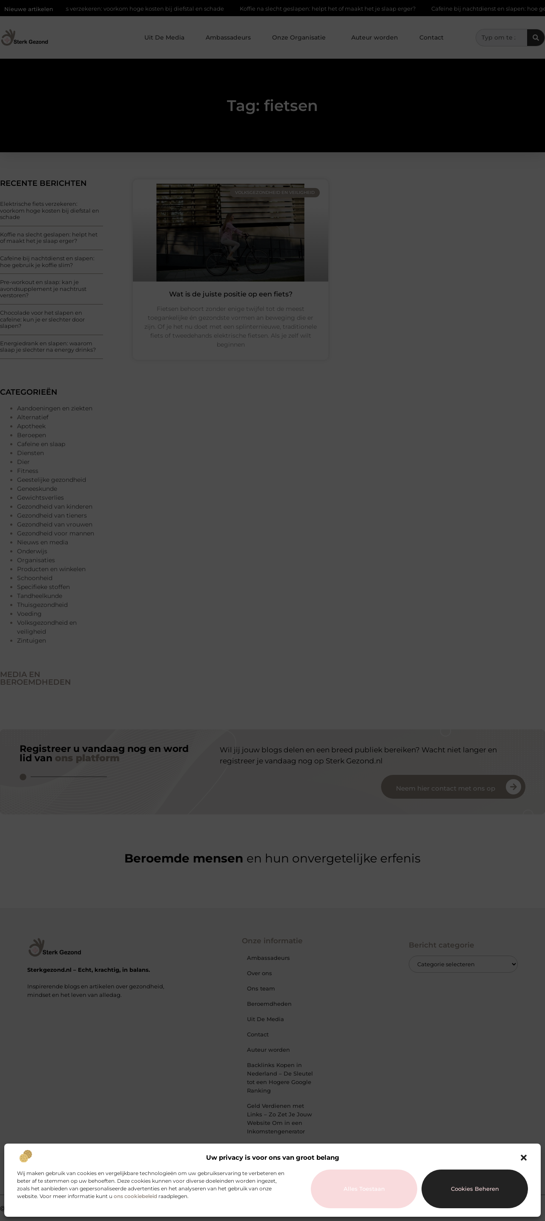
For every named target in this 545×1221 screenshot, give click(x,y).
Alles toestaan (364, 1188)
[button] (523, 1157)
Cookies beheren (475, 1188)
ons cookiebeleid (135, 1196)
